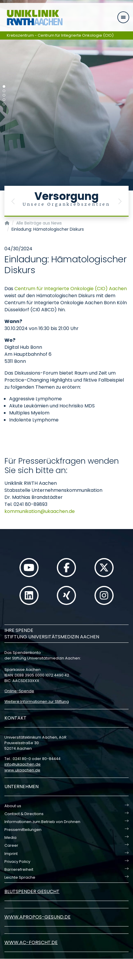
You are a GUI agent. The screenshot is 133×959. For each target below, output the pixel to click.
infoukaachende (22, 764)
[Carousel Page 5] (4, 104)
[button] (13, 201)
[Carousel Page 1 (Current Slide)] (4, 86)
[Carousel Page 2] (4, 91)
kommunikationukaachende (39, 511)
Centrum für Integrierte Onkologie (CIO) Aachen (70, 288)
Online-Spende (19, 690)
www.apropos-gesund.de (37, 917)
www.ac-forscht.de (31, 942)
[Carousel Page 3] (4, 95)
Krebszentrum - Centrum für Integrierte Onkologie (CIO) (60, 35)
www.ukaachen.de (22, 770)
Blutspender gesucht (31, 891)
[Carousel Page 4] (4, 99)
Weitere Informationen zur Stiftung (36, 701)
